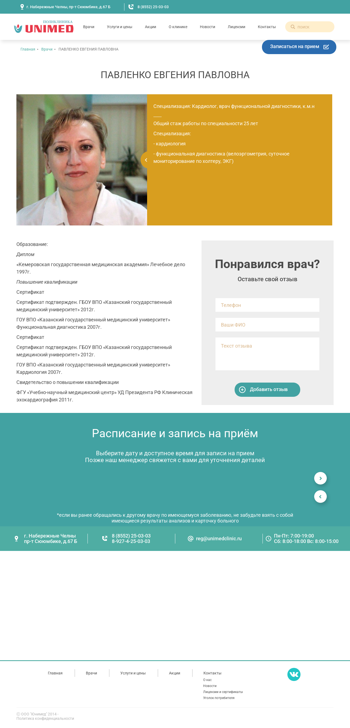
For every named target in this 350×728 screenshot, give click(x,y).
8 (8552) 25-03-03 (153, 7)
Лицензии (236, 27)
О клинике (178, 27)
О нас (207, 680)
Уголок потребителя (219, 698)
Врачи (88, 27)
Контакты (267, 27)
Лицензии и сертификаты (223, 692)
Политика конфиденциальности (45, 718)
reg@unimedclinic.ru (219, 538)
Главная (28, 49)
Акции (150, 27)
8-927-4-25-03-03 (131, 541)
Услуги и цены (119, 27)
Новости (207, 27)
